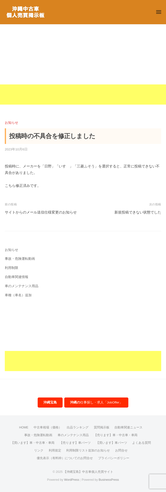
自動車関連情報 (16, 277)
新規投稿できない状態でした (137, 212)
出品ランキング (78, 427)
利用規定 (55, 450)
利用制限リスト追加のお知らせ (88, 450)
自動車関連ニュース (128, 427)
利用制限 (11, 268)
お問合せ (121, 450)
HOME (23, 427)
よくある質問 (141, 443)
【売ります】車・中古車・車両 (115, 435)
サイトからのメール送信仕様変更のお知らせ (41, 212)
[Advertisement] (83, 71)
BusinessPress (109, 479)
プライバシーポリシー (113, 458)
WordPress (71, 479)
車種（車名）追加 (18, 295)
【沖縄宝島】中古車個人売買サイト (88, 472)
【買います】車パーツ (111, 443)
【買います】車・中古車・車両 (32, 443)
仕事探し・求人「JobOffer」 (96, 402)
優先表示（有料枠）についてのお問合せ (65, 458)
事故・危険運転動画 (20, 259)
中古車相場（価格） (48, 427)
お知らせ (11, 122)
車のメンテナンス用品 (21, 286)
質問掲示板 (101, 427)
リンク (38, 450)
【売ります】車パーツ (75, 443)
